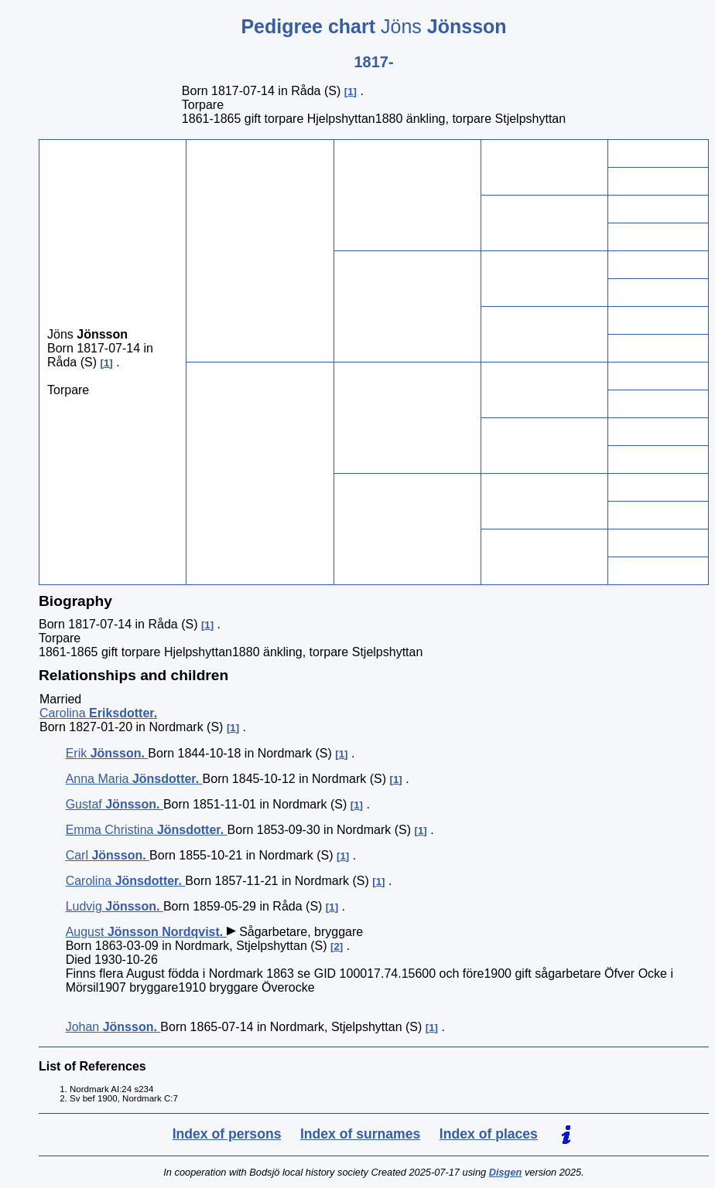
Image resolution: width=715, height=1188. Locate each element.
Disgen (505, 1172)
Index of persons (227, 1134)
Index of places (489, 1134)
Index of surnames (360, 1134)
